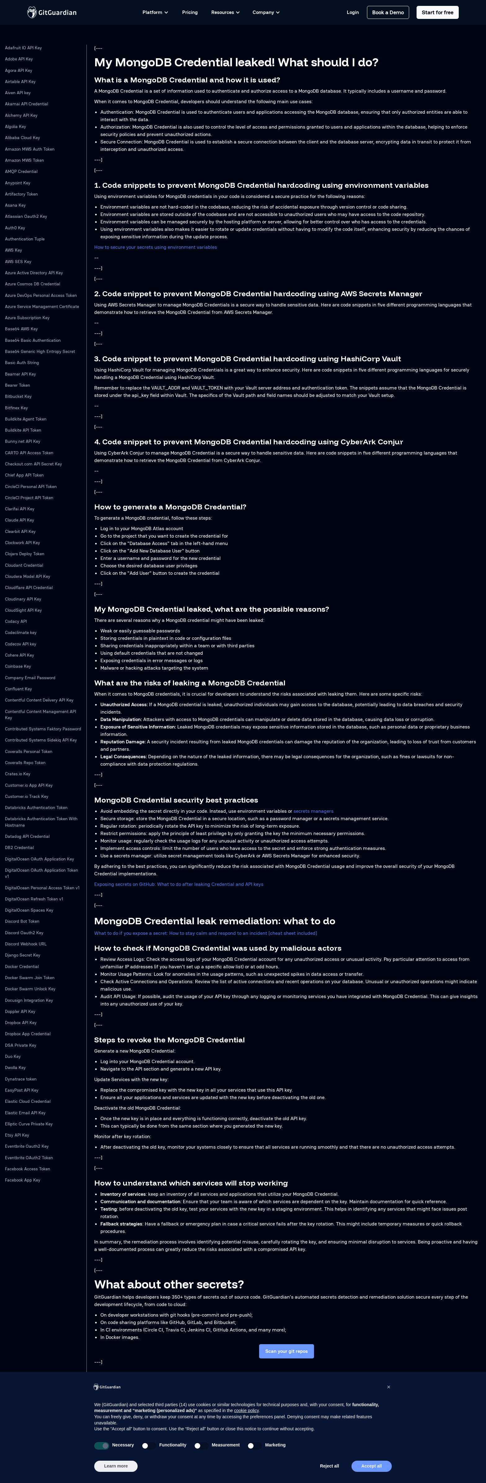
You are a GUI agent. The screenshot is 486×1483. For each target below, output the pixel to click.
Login (353, 12)
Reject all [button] (329, 1465)
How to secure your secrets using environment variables (155, 247)
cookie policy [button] (246, 1410)
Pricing (190, 12)
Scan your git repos (286, 1351)
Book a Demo (388, 12)
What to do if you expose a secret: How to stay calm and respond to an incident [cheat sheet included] (205, 933)
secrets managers (314, 811)
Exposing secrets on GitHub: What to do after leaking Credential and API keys (178, 884)
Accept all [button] (371, 1465)
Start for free (437, 12)
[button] (389, 1387)
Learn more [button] (116, 1465)
